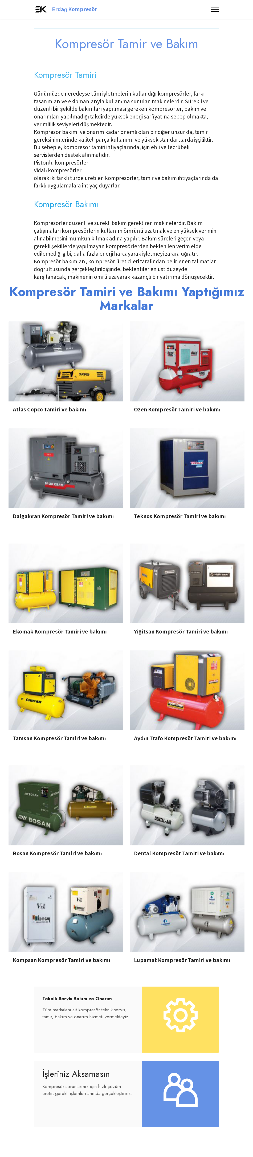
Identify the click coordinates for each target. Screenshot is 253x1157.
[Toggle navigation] (215, 9)
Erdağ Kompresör (74, 9)
